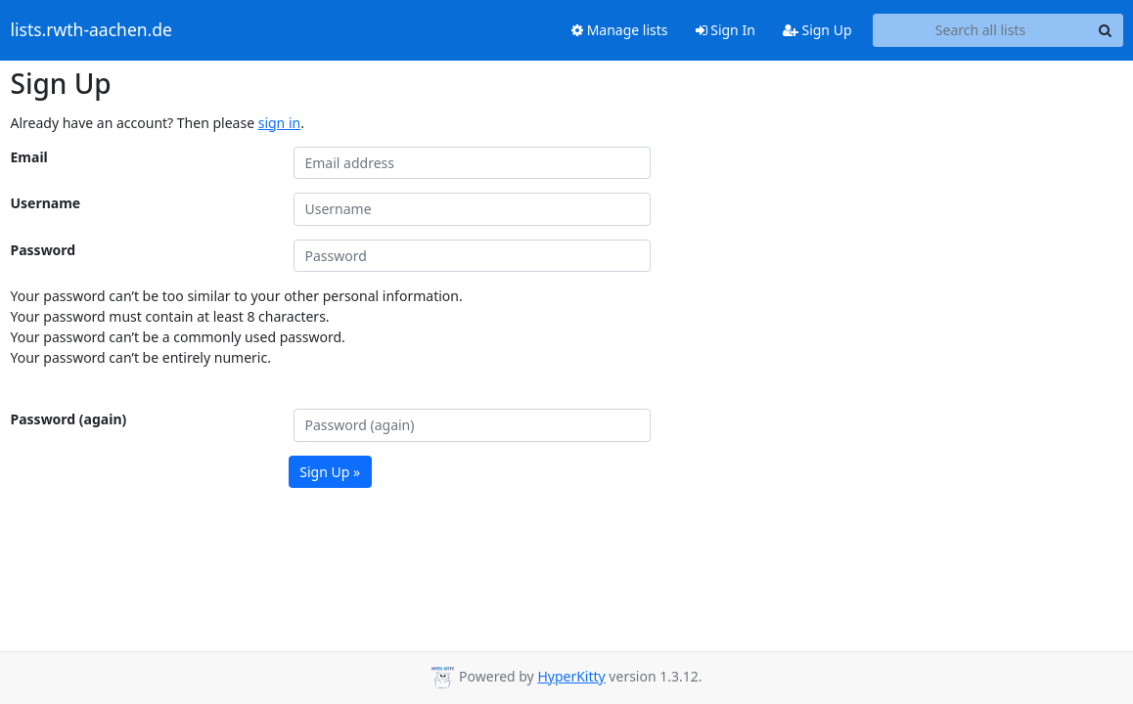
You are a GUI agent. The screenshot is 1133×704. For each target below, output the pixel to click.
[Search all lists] (981, 30)
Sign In (725, 30)
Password (43, 250)
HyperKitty (571, 676)
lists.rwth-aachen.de (91, 30)
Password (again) (69, 419)
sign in (279, 122)
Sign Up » (329, 471)
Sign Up (817, 30)
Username (46, 203)
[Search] (1105, 30)
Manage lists (619, 30)
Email (29, 157)
